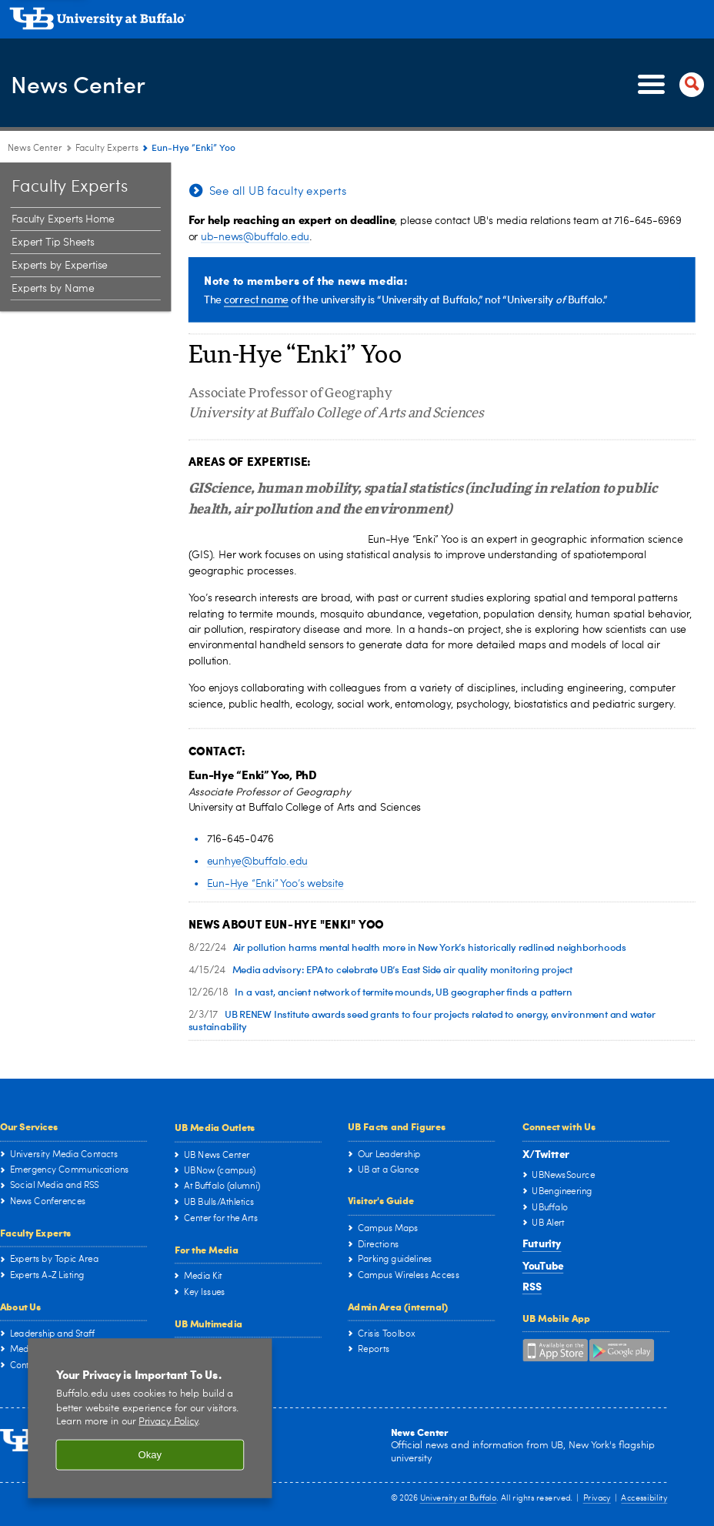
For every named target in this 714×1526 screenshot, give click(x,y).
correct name (256, 299)
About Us (20, 1306)
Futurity (542, 1243)
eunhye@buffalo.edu (257, 861)
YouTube (542, 1265)
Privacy (597, 1499)
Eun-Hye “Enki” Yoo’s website (275, 883)
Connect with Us (559, 1126)
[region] (150, 1418)
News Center (90, 83)
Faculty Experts (35, 1232)
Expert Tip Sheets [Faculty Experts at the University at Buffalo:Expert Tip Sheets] (53, 243)
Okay (150, 1455)
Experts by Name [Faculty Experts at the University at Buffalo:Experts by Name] (53, 289)
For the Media (207, 1249)
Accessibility (644, 1499)
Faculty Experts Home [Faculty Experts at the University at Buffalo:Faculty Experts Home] (63, 220)
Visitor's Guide (381, 1200)
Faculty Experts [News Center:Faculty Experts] (106, 148)
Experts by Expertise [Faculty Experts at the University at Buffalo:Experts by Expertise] (60, 266)
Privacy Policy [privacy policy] (168, 1422)
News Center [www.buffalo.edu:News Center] (35, 148)
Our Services (29, 1126)
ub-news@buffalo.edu (255, 237)
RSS (532, 1286)
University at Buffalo (458, 1499)
